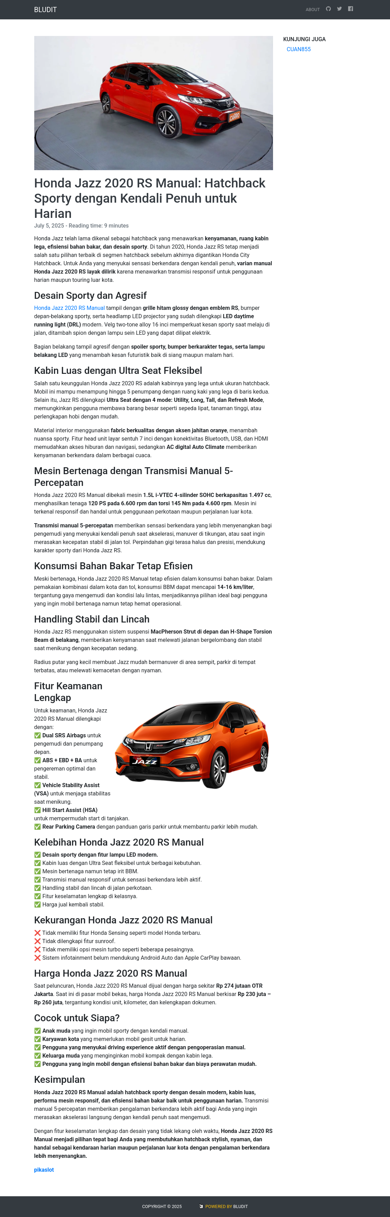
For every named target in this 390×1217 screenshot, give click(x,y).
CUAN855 (299, 49)
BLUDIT (240, 1206)
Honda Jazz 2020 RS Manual (69, 308)
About (313, 9)
